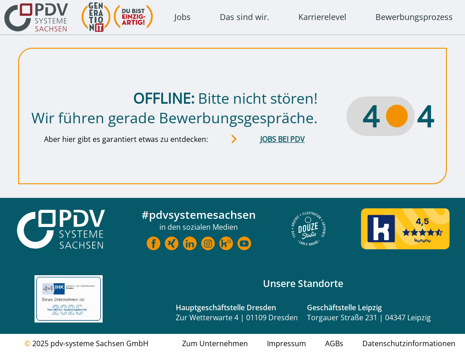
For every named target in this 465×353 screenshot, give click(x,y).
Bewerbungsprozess (414, 16)
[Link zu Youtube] (244, 244)
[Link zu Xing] (171, 244)
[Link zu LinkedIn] (190, 244)
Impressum (286, 343)
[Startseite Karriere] (60, 230)
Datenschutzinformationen (408, 343)
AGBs (334, 343)
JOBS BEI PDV (282, 139)
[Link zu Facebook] (153, 244)
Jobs (182, 16)
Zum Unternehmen (215, 343)
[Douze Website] (309, 230)
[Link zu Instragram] (208, 244)
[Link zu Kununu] (226, 244)
